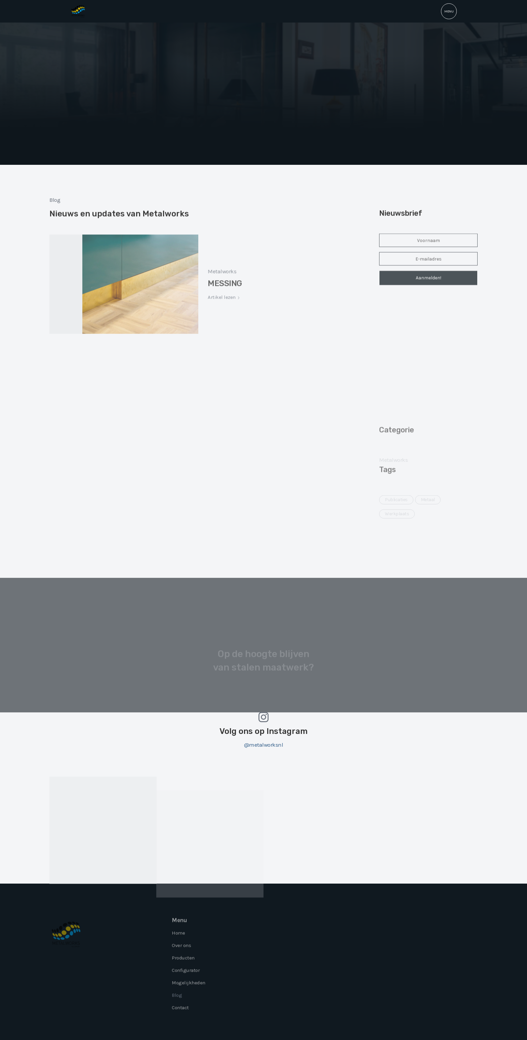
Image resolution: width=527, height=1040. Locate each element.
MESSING (225, 298)
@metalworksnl (263, 744)
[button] (449, 11)
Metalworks (222, 286)
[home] (78, 11)
